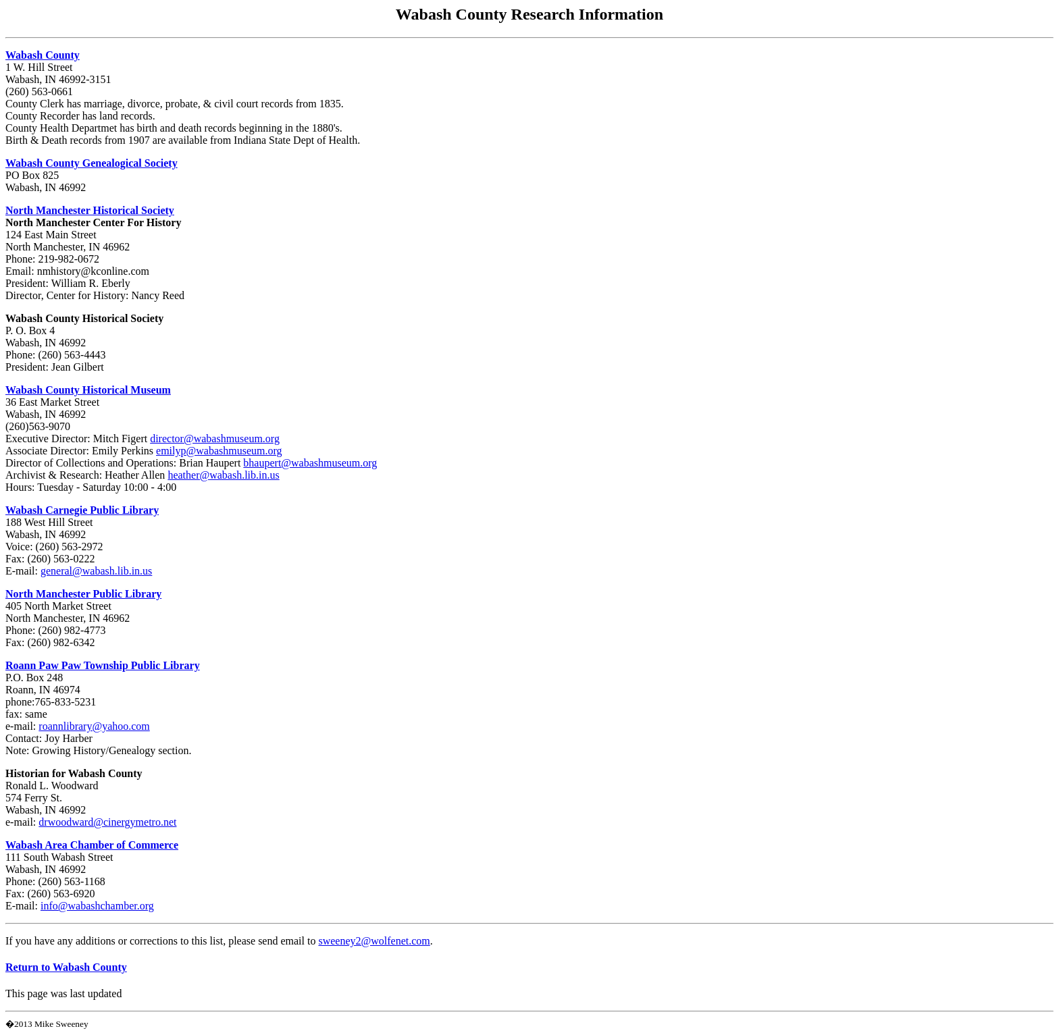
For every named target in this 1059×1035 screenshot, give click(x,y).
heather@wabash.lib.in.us (223, 475)
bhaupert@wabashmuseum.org (310, 463)
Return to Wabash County (66, 967)
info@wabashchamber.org (97, 905)
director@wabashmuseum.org (215, 438)
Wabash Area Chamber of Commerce (91, 845)
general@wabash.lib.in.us (96, 571)
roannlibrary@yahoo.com (93, 726)
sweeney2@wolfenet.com (374, 941)
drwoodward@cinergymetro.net (107, 822)
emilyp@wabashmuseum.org (219, 450)
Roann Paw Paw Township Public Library (102, 665)
